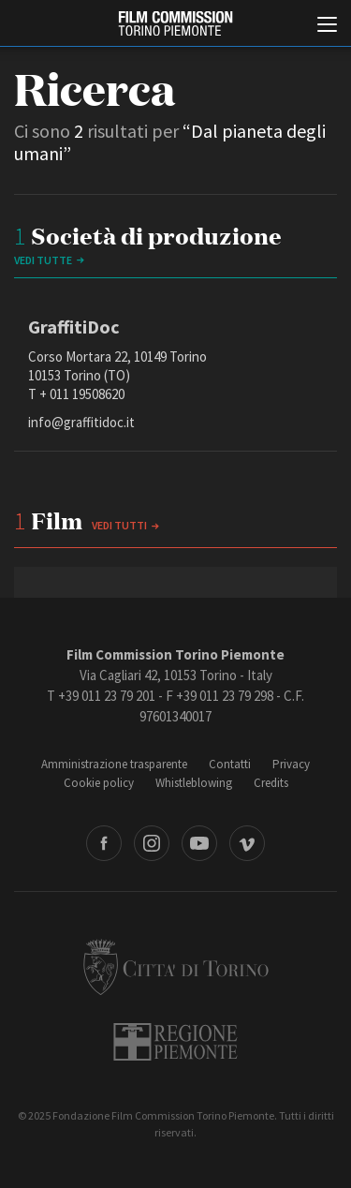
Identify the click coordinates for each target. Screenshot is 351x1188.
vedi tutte (43, 260)
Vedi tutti (119, 525)
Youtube (199, 843)
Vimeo (247, 843)
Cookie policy (99, 783)
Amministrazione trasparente (114, 764)
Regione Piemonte (175, 1042)
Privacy (291, 764)
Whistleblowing (193, 783)
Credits (271, 783)
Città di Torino (176, 967)
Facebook (104, 843)
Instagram (151, 843)
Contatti (230, 764)
